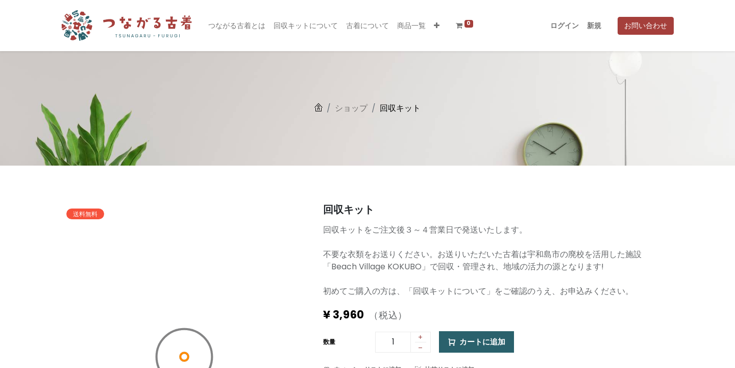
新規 (594, 25)
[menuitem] (237, 25)
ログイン (564, 25)
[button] (437, 25)
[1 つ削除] (420, 349)
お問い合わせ (645, 25)
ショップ (351, 108)
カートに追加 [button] (476, 342)
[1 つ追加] (420, 337)
